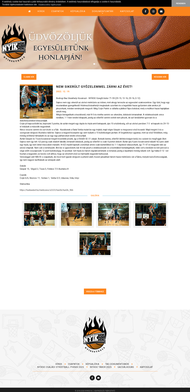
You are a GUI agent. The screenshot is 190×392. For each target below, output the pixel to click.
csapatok (57, 11)
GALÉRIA (95, 195)
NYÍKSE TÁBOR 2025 (102, 367)
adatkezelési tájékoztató (104, 391)
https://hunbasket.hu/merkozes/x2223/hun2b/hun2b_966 (46, 190)
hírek (41, 11)
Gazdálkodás (128, 367)
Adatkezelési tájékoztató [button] (49, 5)
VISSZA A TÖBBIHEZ (95, 291)
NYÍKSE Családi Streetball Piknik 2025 (62, 367)
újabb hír (29, 77)
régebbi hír (160, 77)
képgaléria (77, 11)
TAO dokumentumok (119, 364)
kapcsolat (127, 11)
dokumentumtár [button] (102, 11)
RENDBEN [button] (180, 3)
